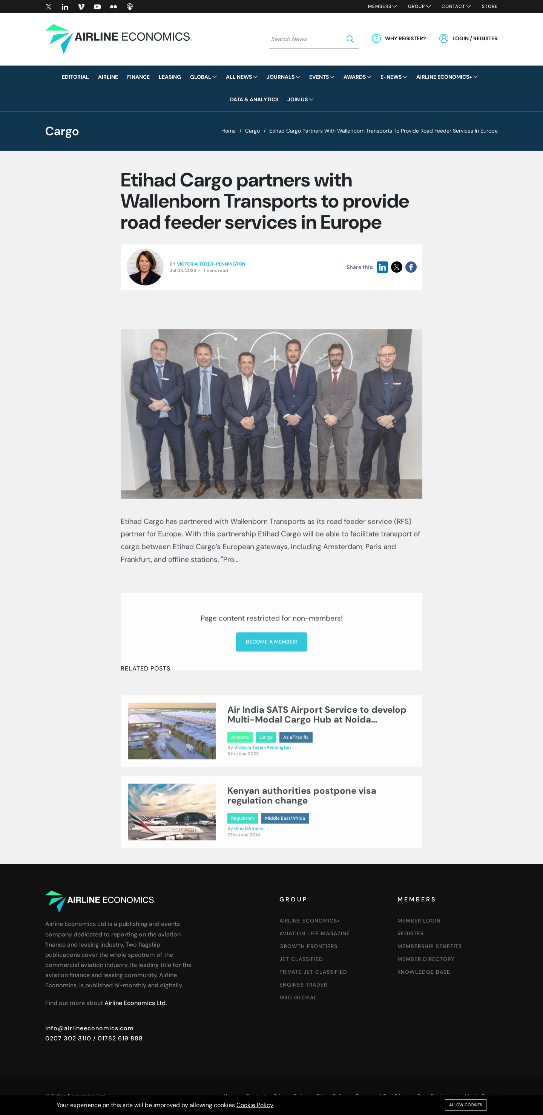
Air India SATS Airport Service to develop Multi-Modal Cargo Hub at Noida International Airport (316, 750)
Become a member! (271, 707)
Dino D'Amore (248, 859)
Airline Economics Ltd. (135, 1003)
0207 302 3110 (68, 1038)
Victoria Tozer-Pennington (211, 264)
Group (416, 6)
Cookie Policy (254, 1105)
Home (228, 130)
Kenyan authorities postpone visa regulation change (301, 826)
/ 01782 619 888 (117, 1038)
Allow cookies (465, 1104)
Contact (453, 6)
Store (490, 6)
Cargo (252, 130)
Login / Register (475, 38)
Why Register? (405, 38)
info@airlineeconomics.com (89, 1028)
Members (379, 6)
